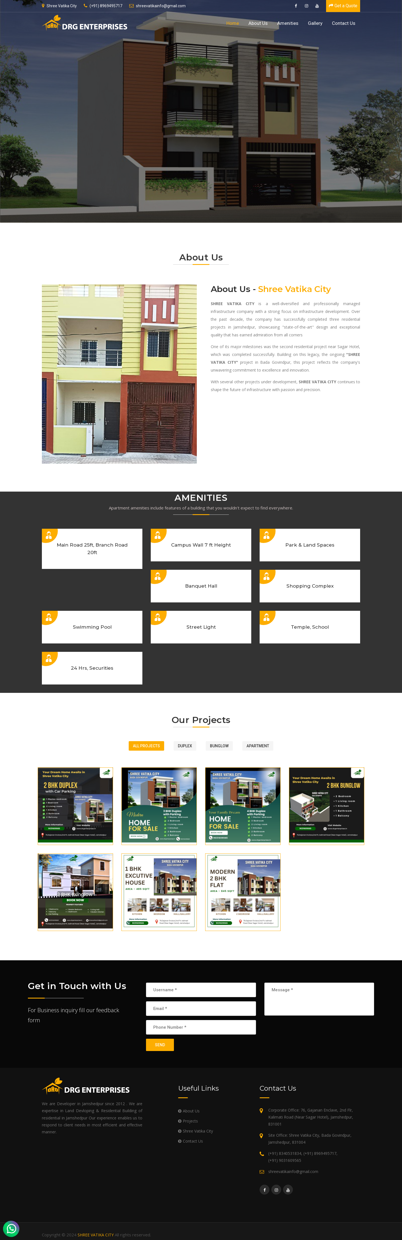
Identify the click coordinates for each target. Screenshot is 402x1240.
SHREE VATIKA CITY (96, 1234)
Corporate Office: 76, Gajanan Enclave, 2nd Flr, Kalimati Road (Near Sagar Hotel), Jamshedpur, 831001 (310, 1117)
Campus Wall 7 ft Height (201, 545)
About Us (258, 23)
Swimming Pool (92, 627)
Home (232, 23)
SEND (160, 1045)
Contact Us (343, 23)
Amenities (287, 23)
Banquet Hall (201, 586)
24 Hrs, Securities (92, 668)
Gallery (315, 23)
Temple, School (310, 627)
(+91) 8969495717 (103, 6)
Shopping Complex (310, 586)
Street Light (201, 627)
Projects (190, 1121)
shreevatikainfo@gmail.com (157, 6)
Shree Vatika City (59, 6)
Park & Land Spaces (309, 545)
